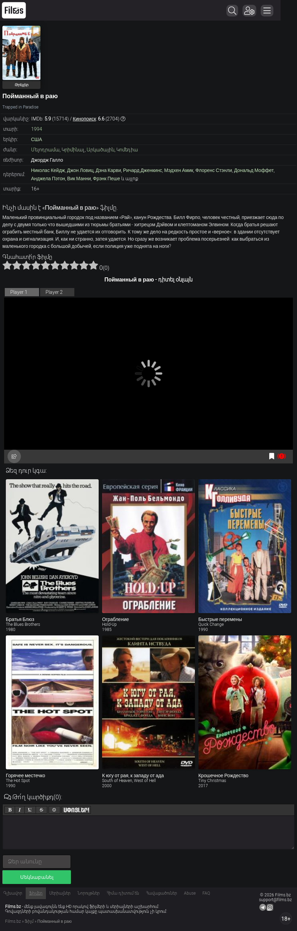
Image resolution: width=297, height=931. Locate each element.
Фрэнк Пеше (106, 178)
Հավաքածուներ (161, 893)
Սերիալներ (60, 893)
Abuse (190, 893)
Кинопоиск (84, 119)
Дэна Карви (108, 170)
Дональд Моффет (254, 170)
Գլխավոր (12, 893)
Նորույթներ (88, 893)
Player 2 (54, 292)
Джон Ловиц (80, 170)
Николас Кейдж (48, 170)
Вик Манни (79, 178)
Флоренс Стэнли (213, 170)
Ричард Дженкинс (142, 170)
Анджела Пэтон (48, 178)
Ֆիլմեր (35, 893)
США (36, 139)
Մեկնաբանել (36, 877)
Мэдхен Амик (178, 170)
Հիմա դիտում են (123, 893)
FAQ (206, 893)
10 (93, 265)
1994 (36, 129)
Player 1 (18, 292)
